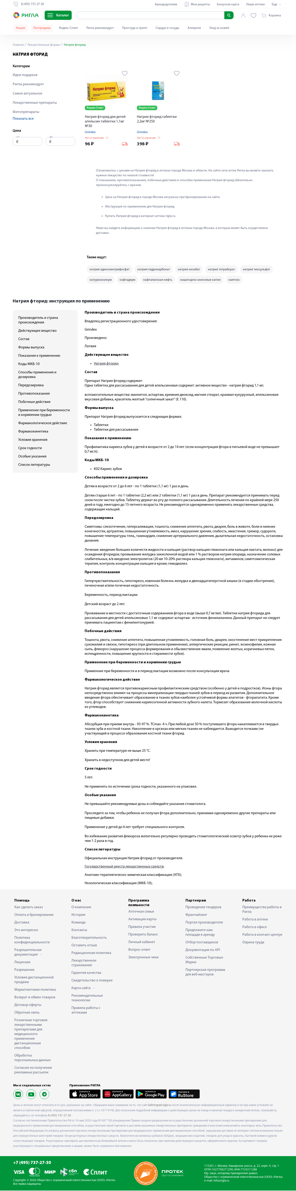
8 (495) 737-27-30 (59, 1115)
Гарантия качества (86, 973)
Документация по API (202, 950)
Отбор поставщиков (201, 942)
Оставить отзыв (84, 945)
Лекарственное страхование (83, 963)
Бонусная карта (228, 4)
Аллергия (194, 28)
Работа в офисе (254, 927)
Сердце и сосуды (167, 28)
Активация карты (142, 920)
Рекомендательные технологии (87, 998)
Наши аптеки (255, 4)
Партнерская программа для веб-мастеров (205, 972)
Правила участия (142, 927)
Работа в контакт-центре (262, 935)
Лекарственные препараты (35, 103)
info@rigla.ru (221, 1181)
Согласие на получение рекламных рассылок (33, 1070)
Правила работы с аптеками (85, 1010)
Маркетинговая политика (35, 990)
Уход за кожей (219, 28)
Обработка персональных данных (32, 1058)
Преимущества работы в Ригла (262, 910)
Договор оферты (27, 1005)
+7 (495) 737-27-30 (32, 1163)
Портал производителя (204, 923)
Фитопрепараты (26, 112)
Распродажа (42, 28)
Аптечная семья (141, 912)
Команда (78, 923)
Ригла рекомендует (100, 28)
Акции (20, 28)
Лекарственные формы (43, 45)
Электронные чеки (143, 958)
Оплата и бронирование (34, 915)
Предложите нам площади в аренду (200, 933)
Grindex (90, 132)
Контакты (79, 930)
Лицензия (22, 962)
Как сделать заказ (28, 907)
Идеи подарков (25, 75)
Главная (18, 45)
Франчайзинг (196, 915)
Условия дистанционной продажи (34, 980)
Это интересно (26, 930)
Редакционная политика (91, 953)
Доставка (21, 923)
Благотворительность (89, 938)
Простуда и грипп (134, 28)
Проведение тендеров (203, 907)
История (78, 915)
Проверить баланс (143, 935)
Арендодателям (166, 4)
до (51, 137)
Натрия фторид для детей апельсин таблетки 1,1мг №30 (105, 121)
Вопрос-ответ (139, 950)
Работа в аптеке (255, 920)
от (18, 137)
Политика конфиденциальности (32, 940)
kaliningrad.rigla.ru (159, 1105)
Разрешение (24, 970)
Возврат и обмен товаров (34, 997)
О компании (81, 907)
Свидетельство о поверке (92, 981)
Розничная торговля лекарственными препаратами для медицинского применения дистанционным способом (30, 1034)
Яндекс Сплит (68, 28)
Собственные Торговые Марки (204, 960)
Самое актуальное (27, 93)
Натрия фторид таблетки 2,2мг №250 (157, 119)
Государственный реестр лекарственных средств (124, 867)
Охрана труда (253, 942)
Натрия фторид (106, 364)
